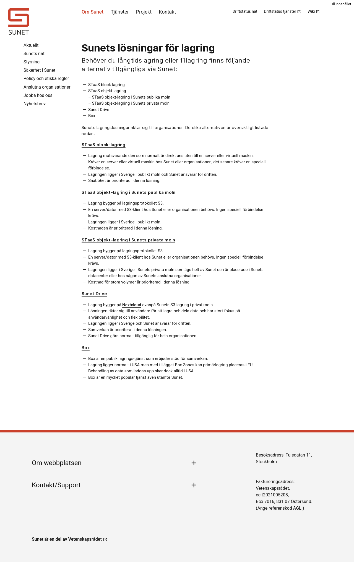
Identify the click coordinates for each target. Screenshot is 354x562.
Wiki (314, 11)
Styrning (32, 62)
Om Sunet (92, 12)
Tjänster (120, 12)
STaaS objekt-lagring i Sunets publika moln (129, 192)
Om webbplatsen (57, 463)
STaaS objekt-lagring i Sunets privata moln (128, 240)
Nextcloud (131, 304)
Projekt (144, 12)
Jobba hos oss (38, 95)
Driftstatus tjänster (282, 11)
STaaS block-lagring (104, 144)
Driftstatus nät (245, 11)
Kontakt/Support (56, 485)
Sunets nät (34, 53)
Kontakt (167, 12)
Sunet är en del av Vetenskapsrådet (69, 539)
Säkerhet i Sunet (39, 70)
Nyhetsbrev (35, 103)
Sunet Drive (94, 293)
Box (86, 347)
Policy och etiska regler (46, 78)
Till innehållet (340, 4)
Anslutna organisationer (47, 87)
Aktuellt (31, 45)
